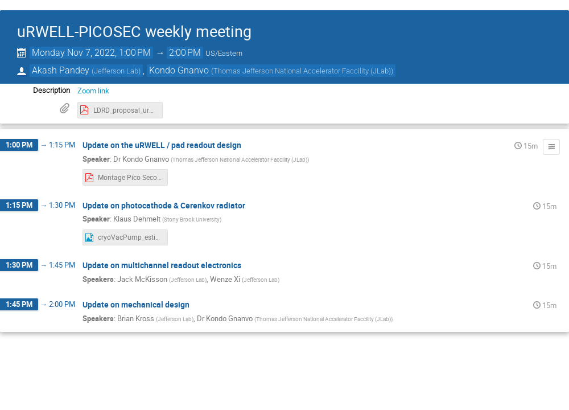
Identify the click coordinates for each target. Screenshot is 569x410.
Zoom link (93, 90)
